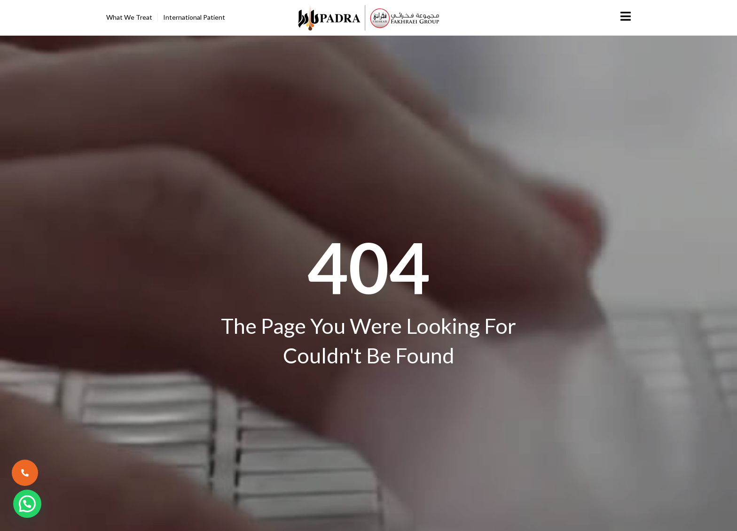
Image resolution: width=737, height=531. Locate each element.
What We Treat (129, 17)
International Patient (194, 17)
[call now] (25, 473)
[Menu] (626, 16)
